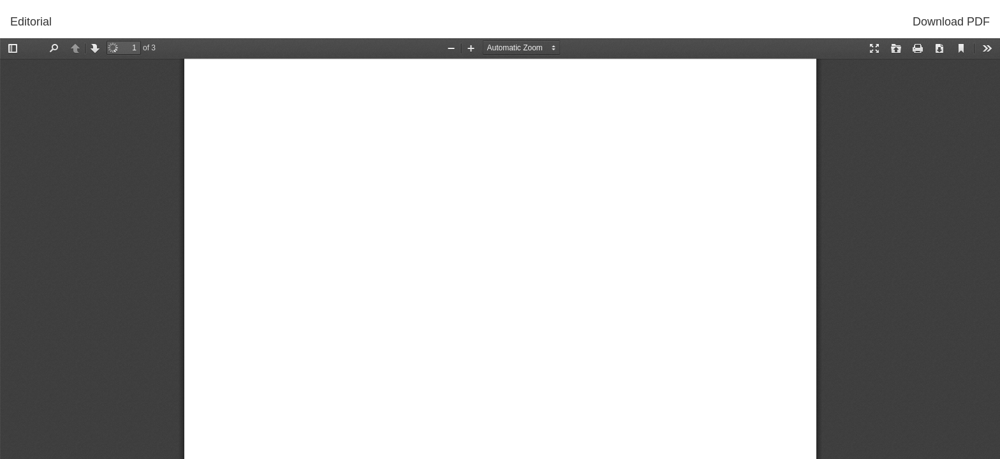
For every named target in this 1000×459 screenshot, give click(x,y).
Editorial (31, 21)
